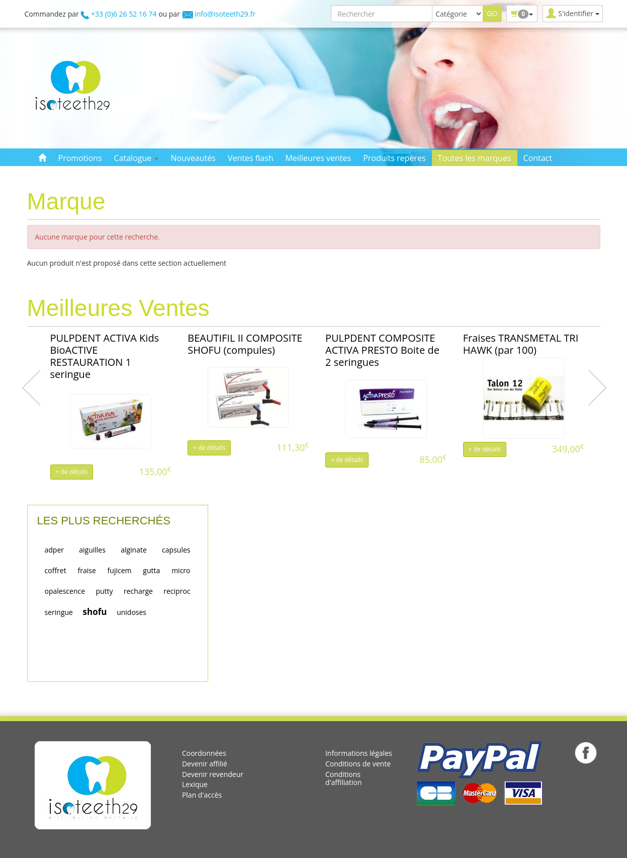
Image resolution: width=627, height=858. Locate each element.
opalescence (65, 591)
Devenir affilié (204, 763)
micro (180, 570)
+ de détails (72, 471)
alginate (134, 550)
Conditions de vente (358, 763)
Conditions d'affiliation (343, 778)
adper (54, 550)
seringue (59, 612)
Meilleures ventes (318, 158)
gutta (151, 570)
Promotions (80, 158)
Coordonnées (204, 753)
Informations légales (358, 753)
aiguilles (92, 550)
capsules (176, 550)
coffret (55, 570)
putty (104, 591)
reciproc (176, 591)
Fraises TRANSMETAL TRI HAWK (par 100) (521, 344)
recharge (138, 591)
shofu (95, 611)
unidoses (131, 612)
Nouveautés (192, 158)
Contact (537, 158)
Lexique (195, 784)
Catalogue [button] (136, 158)
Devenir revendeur (212, 774)
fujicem (120, 570)
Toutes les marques (474, 158)
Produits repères (394, 158)
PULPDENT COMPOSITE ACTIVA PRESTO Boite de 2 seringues (382, 350)
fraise (86, 570)
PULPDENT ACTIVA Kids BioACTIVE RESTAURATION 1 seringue (104, 356)
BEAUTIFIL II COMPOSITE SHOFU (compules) (245, 344)
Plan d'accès (202, 795)
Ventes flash (251, 158)
